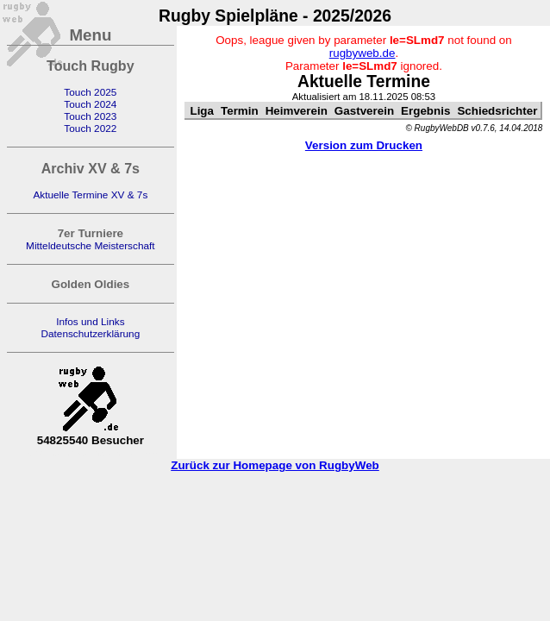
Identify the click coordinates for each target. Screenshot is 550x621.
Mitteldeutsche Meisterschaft (90, 246)
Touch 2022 (90, 128)
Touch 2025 (90, 92)
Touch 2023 (90, 116)
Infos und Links (90, 322)
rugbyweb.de (362, 53)
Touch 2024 (90, 104)
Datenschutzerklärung (90, 334)
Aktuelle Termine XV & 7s (90, 195)
